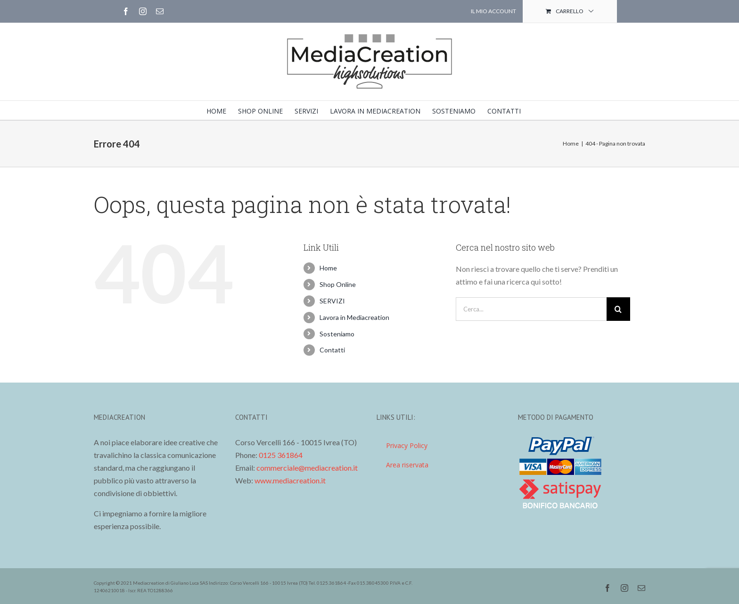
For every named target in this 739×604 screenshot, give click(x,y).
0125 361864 (281, 454)
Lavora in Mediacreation (354, 317)
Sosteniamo (337, 334)
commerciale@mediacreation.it (307, 467)
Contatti (332, 350)
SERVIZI (332, 301)
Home (328, 268)
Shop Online (338, 284)
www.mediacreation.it (290, 480)
